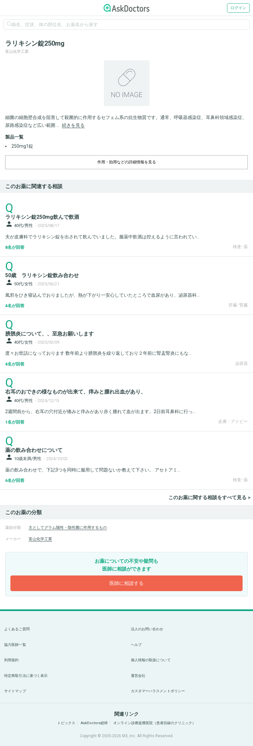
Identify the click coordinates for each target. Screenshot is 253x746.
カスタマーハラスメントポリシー (158, 691)
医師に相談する (126, 583)
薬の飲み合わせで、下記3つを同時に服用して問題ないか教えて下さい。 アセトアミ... (92, 469)
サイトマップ (15, 691)
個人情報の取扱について (151, 660)
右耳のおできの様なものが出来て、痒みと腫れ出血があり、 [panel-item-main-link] (75, 392)
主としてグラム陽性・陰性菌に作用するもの (68, 527)
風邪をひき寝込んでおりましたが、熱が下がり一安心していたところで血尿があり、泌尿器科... (102, 295)
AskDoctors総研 (94, 723)
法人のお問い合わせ (147, 629)
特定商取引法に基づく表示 (26, 676)
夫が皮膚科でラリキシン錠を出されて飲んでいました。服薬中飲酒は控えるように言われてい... (102, 236)
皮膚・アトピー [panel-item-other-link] (233, 421)
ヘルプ (136, 645)
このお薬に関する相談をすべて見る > (209, 497)
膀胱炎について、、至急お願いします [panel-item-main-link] (49, 334)
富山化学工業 (40, 539)
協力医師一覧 (15, 645)
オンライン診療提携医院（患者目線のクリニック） (154, 723)
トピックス (66, 723)
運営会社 (138, 676)
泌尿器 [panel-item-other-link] (241, 363)
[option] (126, 83)
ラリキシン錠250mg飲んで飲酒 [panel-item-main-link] (42, 217)
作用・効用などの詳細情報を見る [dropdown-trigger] (126, 162)
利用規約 (11, 660)
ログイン (238, 8)
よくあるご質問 (17, 629)
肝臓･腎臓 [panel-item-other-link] (238, 305)
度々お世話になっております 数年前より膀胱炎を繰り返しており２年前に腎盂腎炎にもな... (98, 353)
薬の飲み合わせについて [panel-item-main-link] (34, 450)
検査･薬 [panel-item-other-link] (240, 246)
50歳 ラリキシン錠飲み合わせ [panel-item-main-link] (42, 275)
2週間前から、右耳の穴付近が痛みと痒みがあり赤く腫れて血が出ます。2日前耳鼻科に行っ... (100, 411)
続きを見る (73, 125)
